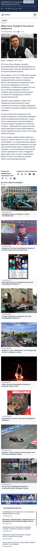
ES (13, 8)
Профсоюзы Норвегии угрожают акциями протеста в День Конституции (16, 535)
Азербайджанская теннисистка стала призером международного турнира (18, 512)
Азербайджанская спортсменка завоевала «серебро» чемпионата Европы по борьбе (16, 528)
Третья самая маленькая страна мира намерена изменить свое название (18, 543)
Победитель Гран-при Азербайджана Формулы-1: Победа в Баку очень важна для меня (18, 249)
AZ (2, 8)
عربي (16, 8)
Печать (16, 32)
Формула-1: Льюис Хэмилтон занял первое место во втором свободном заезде (18, 453)
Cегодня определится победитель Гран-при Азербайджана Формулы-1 (16, 317)
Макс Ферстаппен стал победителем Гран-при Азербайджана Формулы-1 (17, 283)
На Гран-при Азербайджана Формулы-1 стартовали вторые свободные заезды (15, 487)
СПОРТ (4, 21)
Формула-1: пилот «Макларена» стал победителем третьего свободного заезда (19, 351)
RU (4, 8)
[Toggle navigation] (34, 15)
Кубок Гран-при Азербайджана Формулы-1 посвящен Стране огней (16, 385)
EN (6, 8)
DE (9, 8)
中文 (20, 8)
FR (10, 8)
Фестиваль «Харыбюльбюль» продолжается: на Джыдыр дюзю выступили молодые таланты (18, 520)
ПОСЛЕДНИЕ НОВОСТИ (12, 508)
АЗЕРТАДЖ (18, 60)
